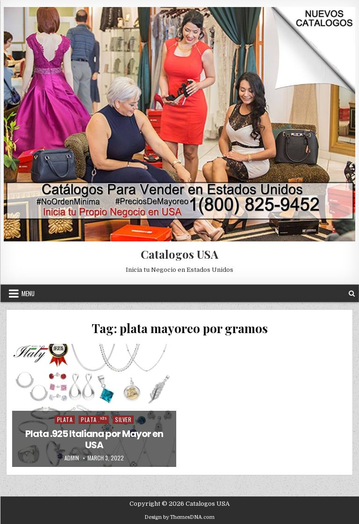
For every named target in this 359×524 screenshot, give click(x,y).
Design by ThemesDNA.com (179, 517)
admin (72, 458)
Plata (65, 419)
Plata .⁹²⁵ (94, 419)
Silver (123, 419)
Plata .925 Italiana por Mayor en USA (94, 439)
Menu (28, 293)
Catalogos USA (179, 254)
